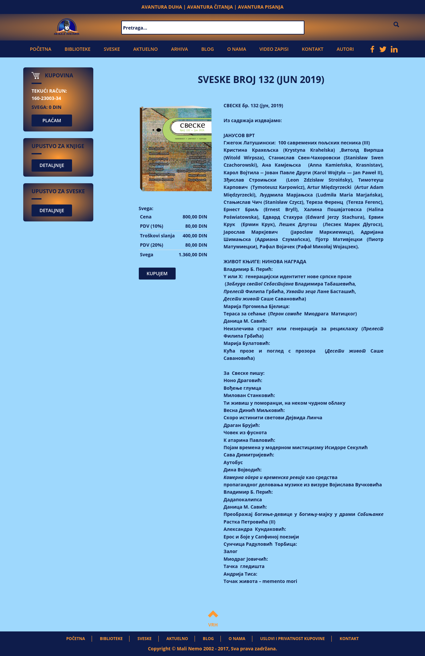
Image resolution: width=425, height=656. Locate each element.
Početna (40, 49)
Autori (345, 49)
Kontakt (312, 49)
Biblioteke (77, 49)
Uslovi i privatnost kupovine (292, 638)
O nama (236, 49)
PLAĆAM (51, 120)
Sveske (112, 49)
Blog (207, 49)
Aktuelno (145, 49)
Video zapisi (274, 49)
